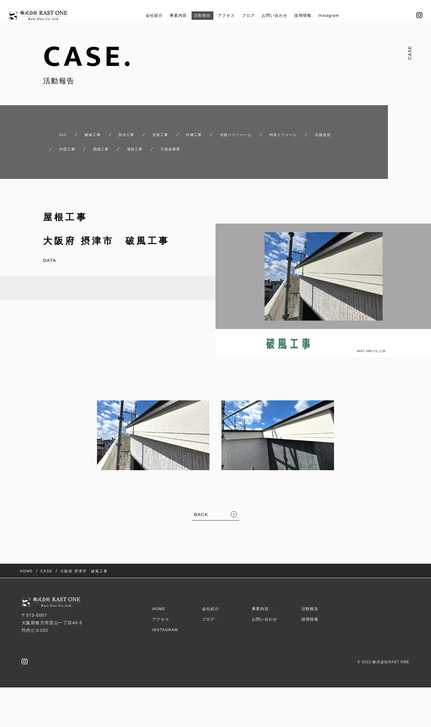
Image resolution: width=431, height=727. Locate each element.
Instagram (338, 15)
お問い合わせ (278, 15)
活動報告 (198, 15)
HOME (159, 589)
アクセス (224, 15)
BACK (201, 503)
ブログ (248, 15)
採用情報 (309, 15)
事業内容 (171, 15)
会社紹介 (144, 15)
